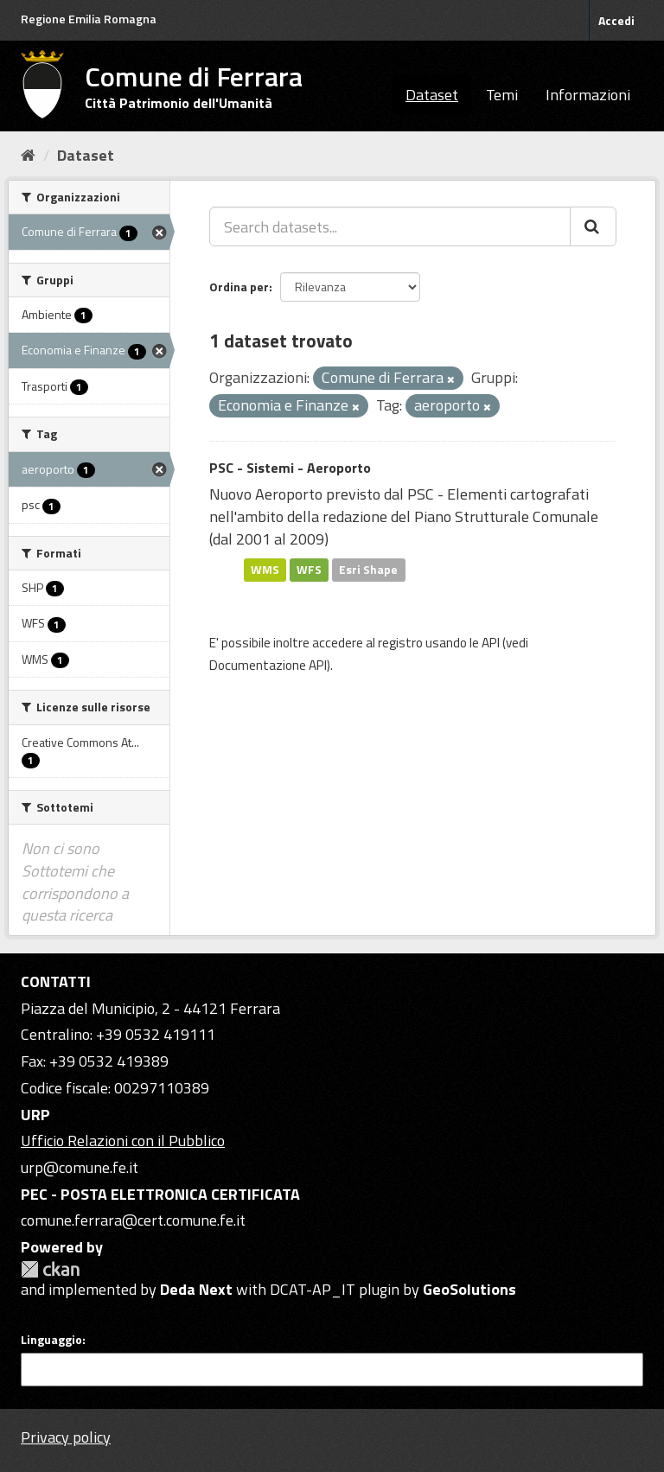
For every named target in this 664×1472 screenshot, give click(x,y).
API (491, 643)
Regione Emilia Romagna (88, 19)
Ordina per (239, 286)
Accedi (616, 20)
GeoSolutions (469, 1289)
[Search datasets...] (390, 226)
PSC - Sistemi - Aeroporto (290, 467)
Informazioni (588, 94)
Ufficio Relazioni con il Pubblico (123, 1140)
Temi (502, 94)
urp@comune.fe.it (79, 1167)
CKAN (50, 1269)
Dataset (431, 94)
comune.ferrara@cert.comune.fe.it (133, 1220)
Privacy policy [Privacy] (66, 1437)
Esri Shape (368, 569)
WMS (265, 569)
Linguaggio (51, 1339)
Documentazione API (268, 665)
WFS (309, 569)
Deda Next (196, 1289)
